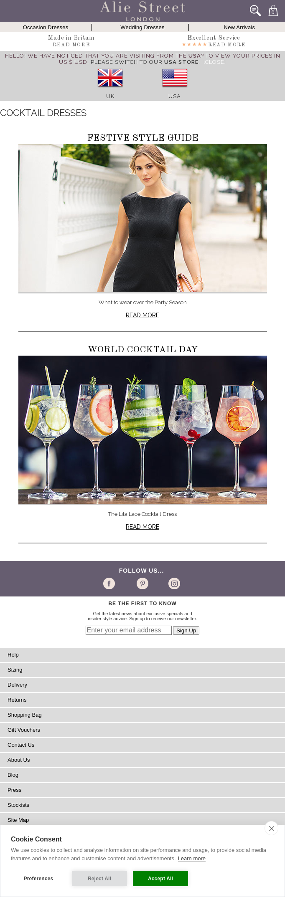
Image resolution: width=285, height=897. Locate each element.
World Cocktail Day (143, 349)
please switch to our (144, 62)
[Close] (215, 62)
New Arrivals (239, 27)
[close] (271, 828)
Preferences (38, 879)
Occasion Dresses (46, 27)
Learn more (192, 858)
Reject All (99, 879)
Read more (142, 315)
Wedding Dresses (142, 27)
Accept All (160, 879)
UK (110, 96)
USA (174, 96)
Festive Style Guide (142, 138)
